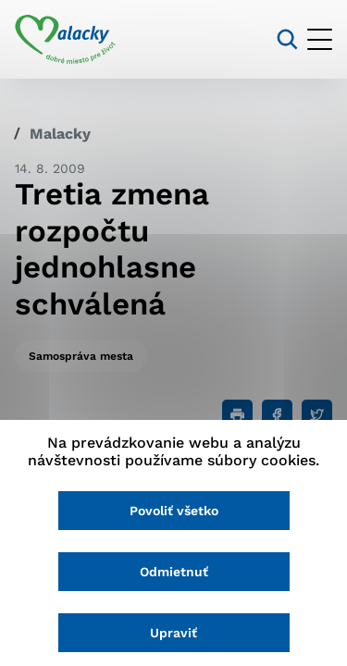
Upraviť (173, 632)
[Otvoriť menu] (319, 39)
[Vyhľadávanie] (287, 39)
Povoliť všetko (174, 510)
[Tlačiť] (237, 415)
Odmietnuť (174, 571)
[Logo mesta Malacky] (65, 40)
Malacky (60, 133)
